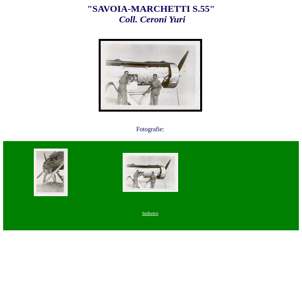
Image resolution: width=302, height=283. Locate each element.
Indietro (150, 213)
